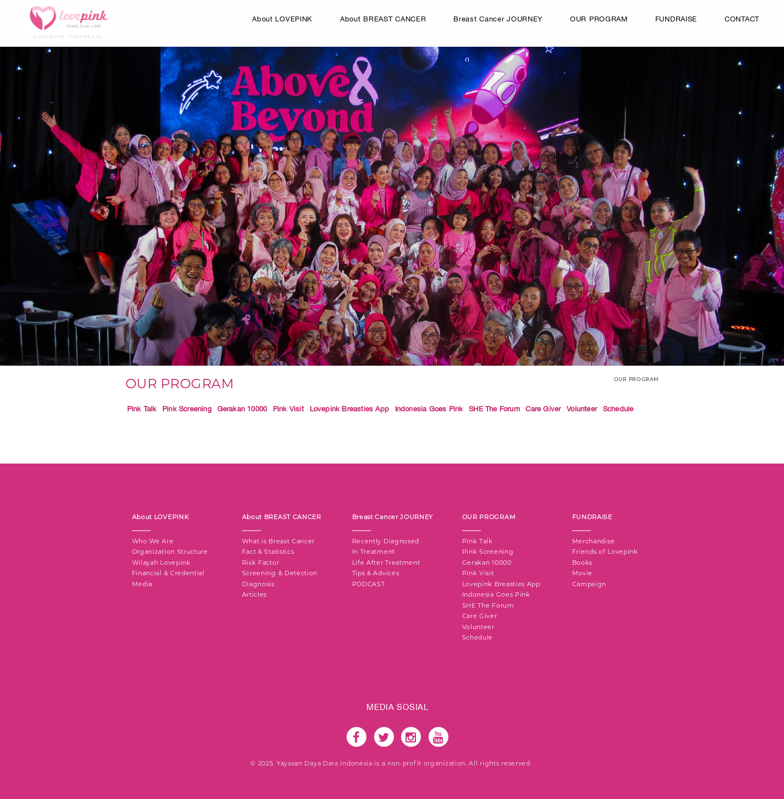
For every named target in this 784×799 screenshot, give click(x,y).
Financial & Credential (168, 573)
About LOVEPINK (282, 19)
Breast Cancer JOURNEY (497, 19)
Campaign (589, 584)
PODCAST (368, 584)
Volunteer (582, 409)
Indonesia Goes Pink (429, 409)
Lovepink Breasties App (349, 409)
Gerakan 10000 (242, 409)
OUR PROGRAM (599, 19)
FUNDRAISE (676, 19)
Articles (254, 594)
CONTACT (742, 19)
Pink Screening (186, 409)
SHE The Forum (494, 409)
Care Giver (543, 409)
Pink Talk (142, 409)
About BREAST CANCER (383, 19)
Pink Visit (288, 409)
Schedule (618, 409)
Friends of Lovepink (605, 551)
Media (142, 584)
